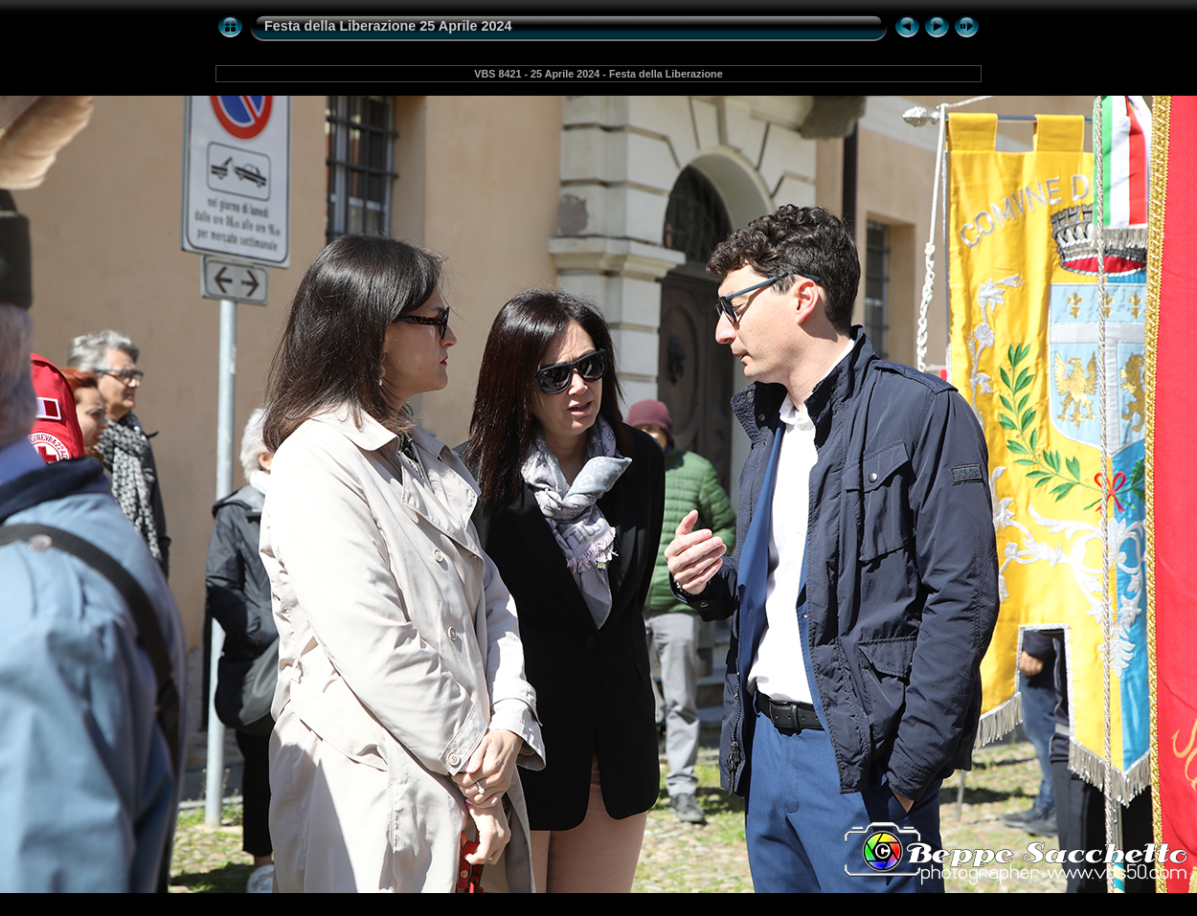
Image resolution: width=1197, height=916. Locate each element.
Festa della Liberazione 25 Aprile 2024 (388, 26)
